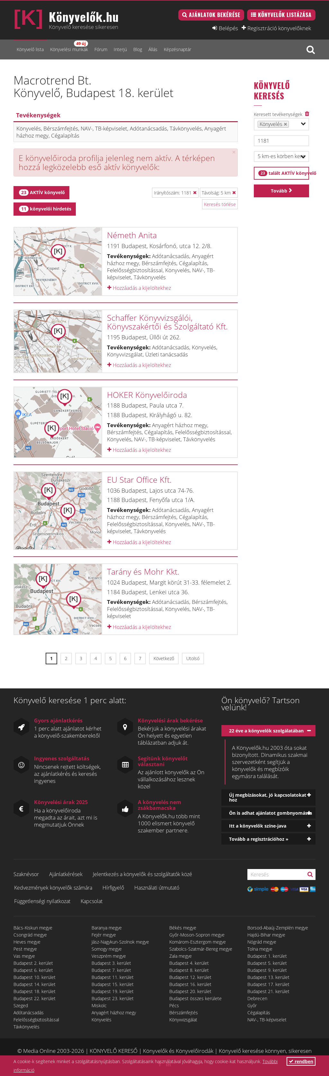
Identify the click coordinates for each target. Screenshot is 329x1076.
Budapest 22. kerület (34, 998)
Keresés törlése (220, 204)
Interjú (120, 49)
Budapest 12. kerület (190, 977)
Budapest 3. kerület (111, 963)
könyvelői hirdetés (45, 209)
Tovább (279, 191)
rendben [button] (301, 1061)
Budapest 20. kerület (190, 991)
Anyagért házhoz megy (114, 1012)
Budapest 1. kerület (267, 956)
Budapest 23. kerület (113, 998)
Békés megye (182, 928)
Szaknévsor (26, 874)
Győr (252, 1005)
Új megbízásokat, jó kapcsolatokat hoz (267, 797)
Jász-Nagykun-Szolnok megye (120, 942)
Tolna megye (259, 949)
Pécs (174, 1005)
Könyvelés (101, 1020)
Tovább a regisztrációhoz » (259, 839)
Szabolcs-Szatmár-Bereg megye (200, 949)
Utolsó (193, 658)
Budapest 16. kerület (190, 984)
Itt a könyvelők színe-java (257, 826)
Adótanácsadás (28, 1012)
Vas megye (24, 956)
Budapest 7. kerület (111, 970)
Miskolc (99, 1005)
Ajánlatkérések (66, 874)
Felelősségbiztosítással (36, 1020)
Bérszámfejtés (183, 1012)
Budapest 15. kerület (113, 984)
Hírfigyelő (113, 887)
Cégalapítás (258, 1012)
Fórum (100, 49)
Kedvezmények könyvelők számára (53, 887)
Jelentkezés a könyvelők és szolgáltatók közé (142, 874)
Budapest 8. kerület (189, 970)
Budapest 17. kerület (268, 984)
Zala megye (180, 956)
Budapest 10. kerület (34, 977)
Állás (152, 49)
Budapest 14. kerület (34, 984)
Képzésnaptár (177, 49)
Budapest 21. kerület (268, 991)
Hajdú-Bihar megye (266, 935)
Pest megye (25, 949)
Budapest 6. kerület (33, 970)
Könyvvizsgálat (183, 1020)
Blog (137, 49)
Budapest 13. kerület (268, 977)
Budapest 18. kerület (34, 991)
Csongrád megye (30, 935)
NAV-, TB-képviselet (267, 1020)
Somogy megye (107, 949)
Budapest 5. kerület (267, 963)
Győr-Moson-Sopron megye (197, 935)
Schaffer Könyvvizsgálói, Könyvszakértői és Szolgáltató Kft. (167, 322)
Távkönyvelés (26, 1027)
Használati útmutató (156, 887)
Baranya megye (107, 928)
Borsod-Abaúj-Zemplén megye (277, 928)
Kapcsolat (91, 901)
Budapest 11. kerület (113, 977)
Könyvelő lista (30, 49)
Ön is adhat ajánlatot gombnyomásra (270, 813)
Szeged (20, 1005)
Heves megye (26, 942)
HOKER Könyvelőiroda (147, 394)
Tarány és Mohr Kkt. (143, 571)
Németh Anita (132, 234)
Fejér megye (104, 935)
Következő (164, 658)
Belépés (228, 28)
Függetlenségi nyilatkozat (42, 901)
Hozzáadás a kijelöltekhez (139, 287)
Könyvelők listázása (285, 15)
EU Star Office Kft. (139, 479)
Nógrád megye (261, 942)
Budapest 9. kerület (267, 970)
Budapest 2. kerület (33, 963)
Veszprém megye (109, 956)
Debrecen (257, 998)
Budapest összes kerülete (195, 998)
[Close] (234, 152)
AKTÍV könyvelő (42, 192)
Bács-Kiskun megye (32, 928)
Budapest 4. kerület (189, 963)
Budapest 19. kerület (113, 991)
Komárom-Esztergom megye (197, 942)
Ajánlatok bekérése (214, 15)
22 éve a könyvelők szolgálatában (266, 731)
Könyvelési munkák (69, 46)
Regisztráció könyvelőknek (279, 28)
